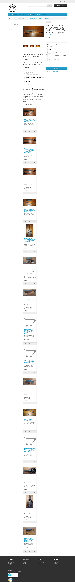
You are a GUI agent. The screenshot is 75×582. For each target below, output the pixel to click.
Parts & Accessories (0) (13, 26)
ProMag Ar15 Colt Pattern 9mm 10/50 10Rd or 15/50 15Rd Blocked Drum (29, 510)
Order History (56, 562)
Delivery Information (11, 562)
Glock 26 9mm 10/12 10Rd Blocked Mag (29, 420)
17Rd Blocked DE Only (52, 59)
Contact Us (25, 561)
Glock (19, 18)
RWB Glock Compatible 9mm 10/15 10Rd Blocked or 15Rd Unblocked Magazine (29, 391)
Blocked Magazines (13, 14)
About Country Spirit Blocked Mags (14, 561)
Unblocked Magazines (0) (13, 24)
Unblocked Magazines (22, 14)
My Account (56, 561)
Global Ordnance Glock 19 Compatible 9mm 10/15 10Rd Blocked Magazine (29, 540)
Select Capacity (49, 46)
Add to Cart (56, 68)
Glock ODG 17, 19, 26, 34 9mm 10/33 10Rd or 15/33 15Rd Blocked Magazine (36, 18)
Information (44, 14)
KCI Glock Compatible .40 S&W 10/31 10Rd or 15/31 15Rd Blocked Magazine (29, 301)
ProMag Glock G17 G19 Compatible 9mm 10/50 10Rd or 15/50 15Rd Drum (29, 240)
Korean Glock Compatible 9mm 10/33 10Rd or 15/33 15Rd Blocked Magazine (29, 331)
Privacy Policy (10, 563)
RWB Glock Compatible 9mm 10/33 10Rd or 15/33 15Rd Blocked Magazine (29, 150)
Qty (46, 62)
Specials (39, 564)
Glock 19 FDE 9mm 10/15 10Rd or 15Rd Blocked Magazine (29, 361)
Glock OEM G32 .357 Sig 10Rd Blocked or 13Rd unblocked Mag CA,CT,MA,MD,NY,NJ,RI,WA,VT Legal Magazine (31, 270)
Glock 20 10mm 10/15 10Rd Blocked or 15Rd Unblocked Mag (29, 210)
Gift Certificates (41, 562)
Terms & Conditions (11, 564)
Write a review (58, 71)
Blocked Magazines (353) (13, 22)
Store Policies (10, 566)
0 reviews (54, 71)
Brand (14, 18)
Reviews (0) (32, 50)
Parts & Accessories (31, 14)
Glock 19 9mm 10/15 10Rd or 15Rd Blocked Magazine (29, 120)
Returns (24, 562)
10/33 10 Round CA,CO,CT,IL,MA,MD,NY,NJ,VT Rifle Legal (53, 50)
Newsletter (56, 564)
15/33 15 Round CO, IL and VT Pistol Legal (56, 55)
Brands (39, 561)
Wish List (55, 563)
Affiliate (39, 563)
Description (26, 50)
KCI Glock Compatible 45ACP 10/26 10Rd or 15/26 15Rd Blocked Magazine (29, 450)
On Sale (38, 14)
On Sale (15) (11, 29)
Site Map (24, 563)
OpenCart (14, 570)
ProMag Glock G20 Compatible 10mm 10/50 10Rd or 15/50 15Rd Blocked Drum (29, 479)
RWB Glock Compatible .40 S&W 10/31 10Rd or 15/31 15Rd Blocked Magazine (29, 181)
